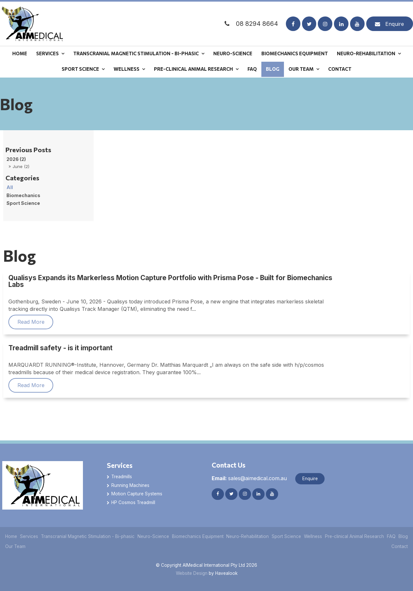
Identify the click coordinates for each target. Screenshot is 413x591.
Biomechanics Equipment (294, 53)
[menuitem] (11, 537)
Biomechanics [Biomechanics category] (23, 195)
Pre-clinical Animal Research (193, 69)
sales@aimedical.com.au (249, 478)
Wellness (126, 69)
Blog (272, 69)
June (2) (21, 166)
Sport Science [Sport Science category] (23, 203)
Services (47, 53)
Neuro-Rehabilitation (366, 53)
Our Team (301, 69)
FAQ (252, 69)
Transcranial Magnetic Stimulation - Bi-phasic (136, 53)
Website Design (191, 573)
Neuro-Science (232, 53)
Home (19, 53)
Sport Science (80, 69)
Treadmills (121, 476)
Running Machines (130, 485)
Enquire (394, 24)
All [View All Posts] (9, 187)
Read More (31, 321)
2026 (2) (16, 159)
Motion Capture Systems (136, 493)
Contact (339, 69)
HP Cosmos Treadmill (133, 502)
